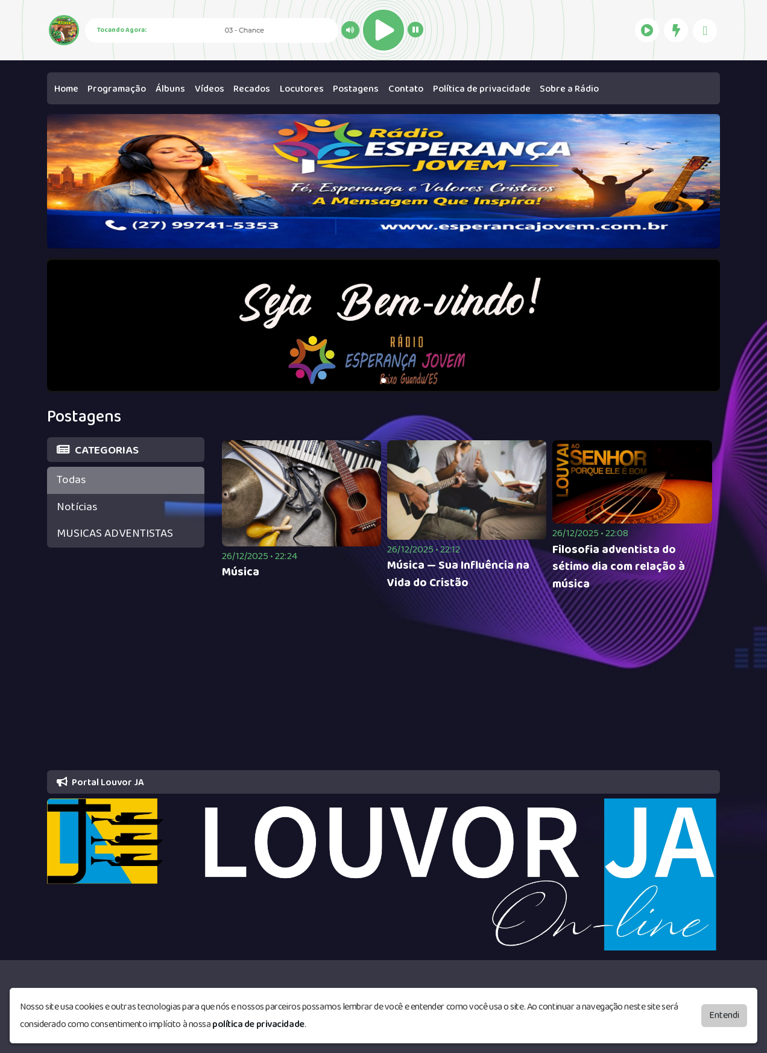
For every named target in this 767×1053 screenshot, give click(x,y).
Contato (405, 88)
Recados (251, 88)
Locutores (302, 88)
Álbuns (170, 88)
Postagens (356, 88)
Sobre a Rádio (569, 88)
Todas (71, 479)
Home (66, 88)
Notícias (77, 507)
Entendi (724, 1015)
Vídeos (209, 88)
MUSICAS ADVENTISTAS (115, 533)
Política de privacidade (482, 88)
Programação (116, 88)
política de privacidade (258, 1024)
